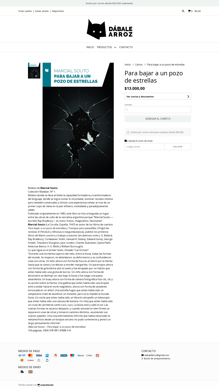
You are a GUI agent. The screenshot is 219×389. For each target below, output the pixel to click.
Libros (139, 64)
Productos (106, 47)
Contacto (126, 47)
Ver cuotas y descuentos (140, 96)
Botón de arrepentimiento (155, 358)
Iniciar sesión (42, 10)
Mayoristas (58, 10)
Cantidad (128, 104)
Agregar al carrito (157, 118)
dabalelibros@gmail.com (155, 355)
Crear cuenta (25, 10)
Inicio (90, 47)
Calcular (177, 146)
